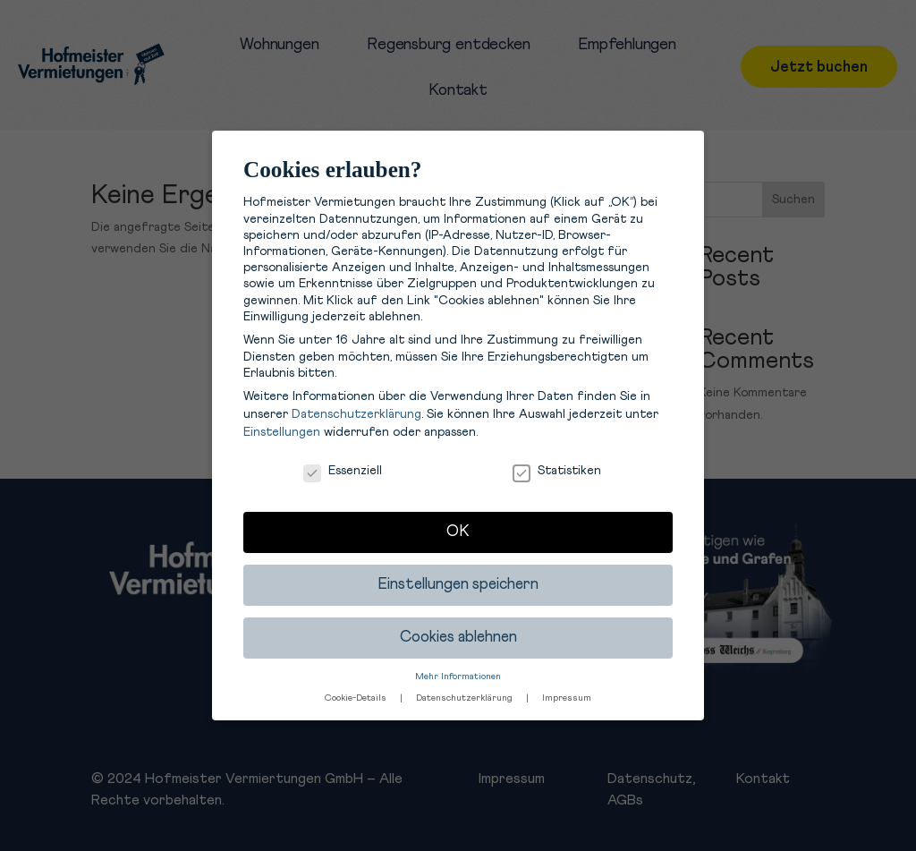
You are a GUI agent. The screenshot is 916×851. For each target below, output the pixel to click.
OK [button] (458, 531)
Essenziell (342, 470)
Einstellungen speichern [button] (458, 584)
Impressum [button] (566, 698)
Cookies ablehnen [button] (458, 637)
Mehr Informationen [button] (458, 676)
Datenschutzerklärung (356, 414)
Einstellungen (281, 432)
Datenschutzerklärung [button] (465, 698)
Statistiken (557, 470)
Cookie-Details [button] (357, 698)
